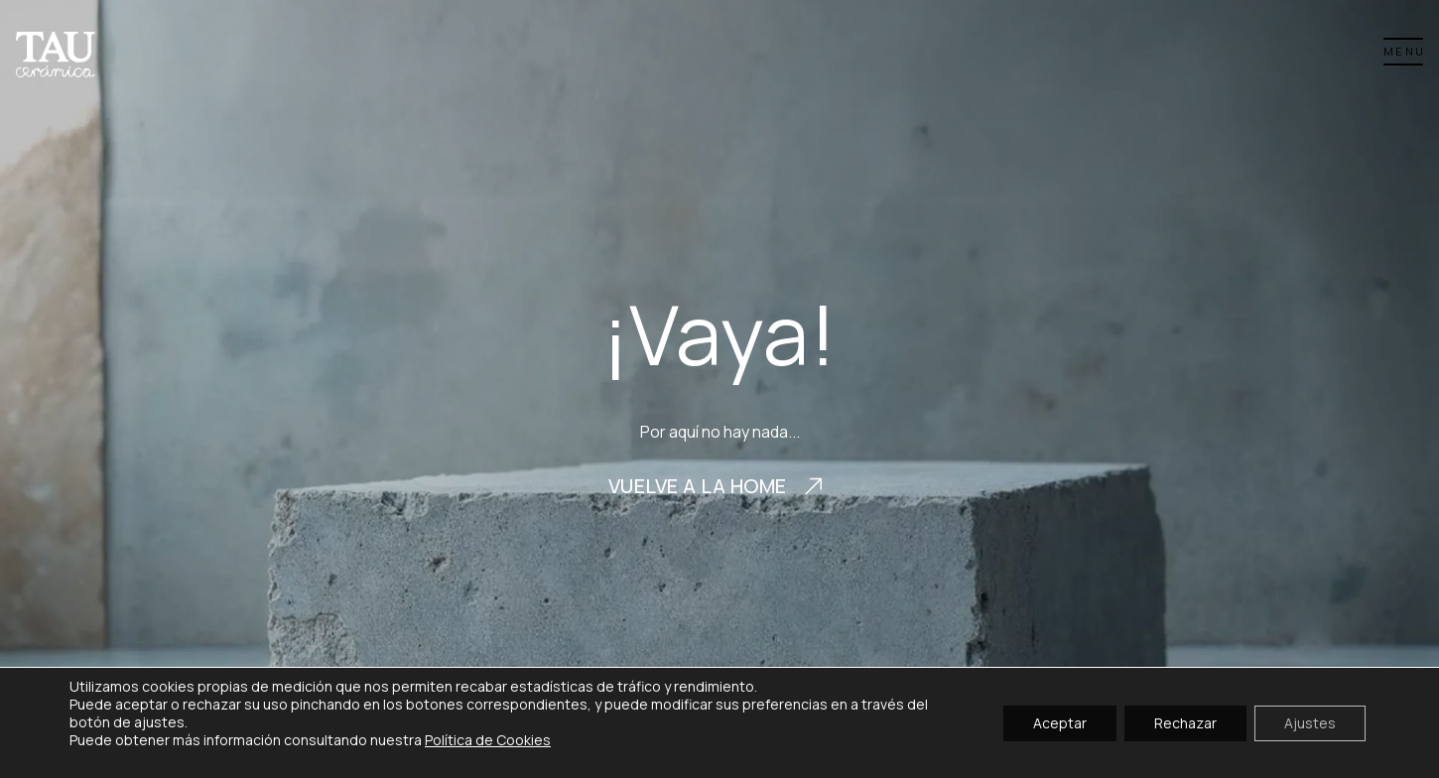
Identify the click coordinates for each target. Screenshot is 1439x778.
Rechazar (1185, 722)
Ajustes (1310, 722)
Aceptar (1060, 722)
